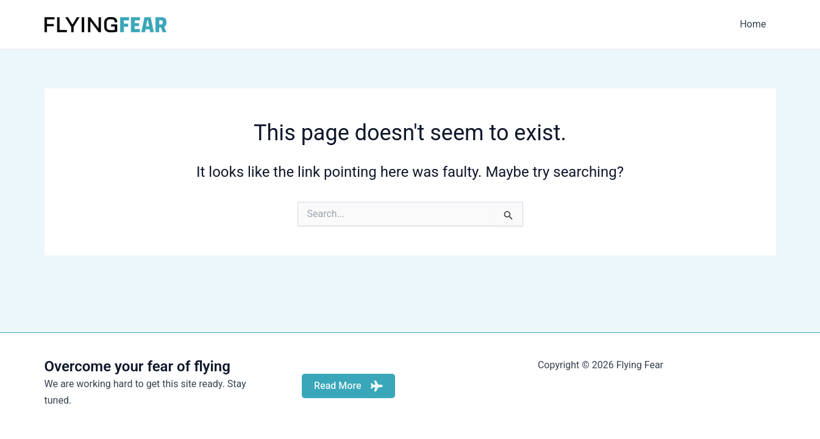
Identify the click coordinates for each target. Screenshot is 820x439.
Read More (348, 386)
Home (753, 24)
